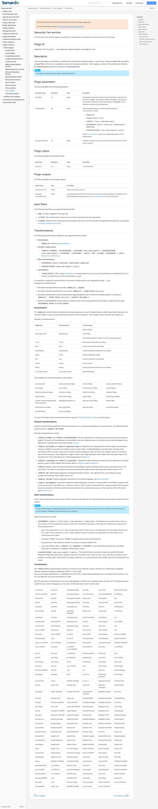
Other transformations (146, 42)
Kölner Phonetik (103, 479)
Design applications (9, 25)
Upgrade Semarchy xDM (11, 17)
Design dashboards (9, 36)
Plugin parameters (143, 24)
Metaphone (85, 457)
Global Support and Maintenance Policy (70, 26)
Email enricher (10, 50)
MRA (71, 476)
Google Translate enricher (14, 59)
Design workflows (9, 28)
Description (141, 22)
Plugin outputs (142, 29)
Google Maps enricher (12, 56)
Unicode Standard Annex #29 (50, 223)
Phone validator (10, 88)
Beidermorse (47, 491)
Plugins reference (8, 45)
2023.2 (152, 8)
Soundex (76, 443)
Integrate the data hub (10, 34)
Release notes (7, 11)
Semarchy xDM (6, 8)
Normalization (143, 37)
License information (9, 102)
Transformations (143, 34)
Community (139, 3)
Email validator (10, 53)
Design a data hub (9, 22)
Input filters (141, 32)
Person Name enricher (12, 80)
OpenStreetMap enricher (13, 77)
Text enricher (9, 91)
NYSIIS (120, 469)
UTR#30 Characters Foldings (88, 417)
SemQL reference (8, 42)
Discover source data (10, 20)
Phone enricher (10, 82)
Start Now (151, 3)
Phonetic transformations (147, 39)
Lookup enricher (10, 61)
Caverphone (80, 463)
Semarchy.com (117, 3)
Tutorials (129, 3)
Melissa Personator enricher (14, 69)
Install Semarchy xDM (10, 14)
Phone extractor (10, 85)
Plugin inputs (142, 27)
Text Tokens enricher (12, 94)
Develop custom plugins (12, 96)
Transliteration (143, 44)
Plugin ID (140, 19)
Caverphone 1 (94, 463)
